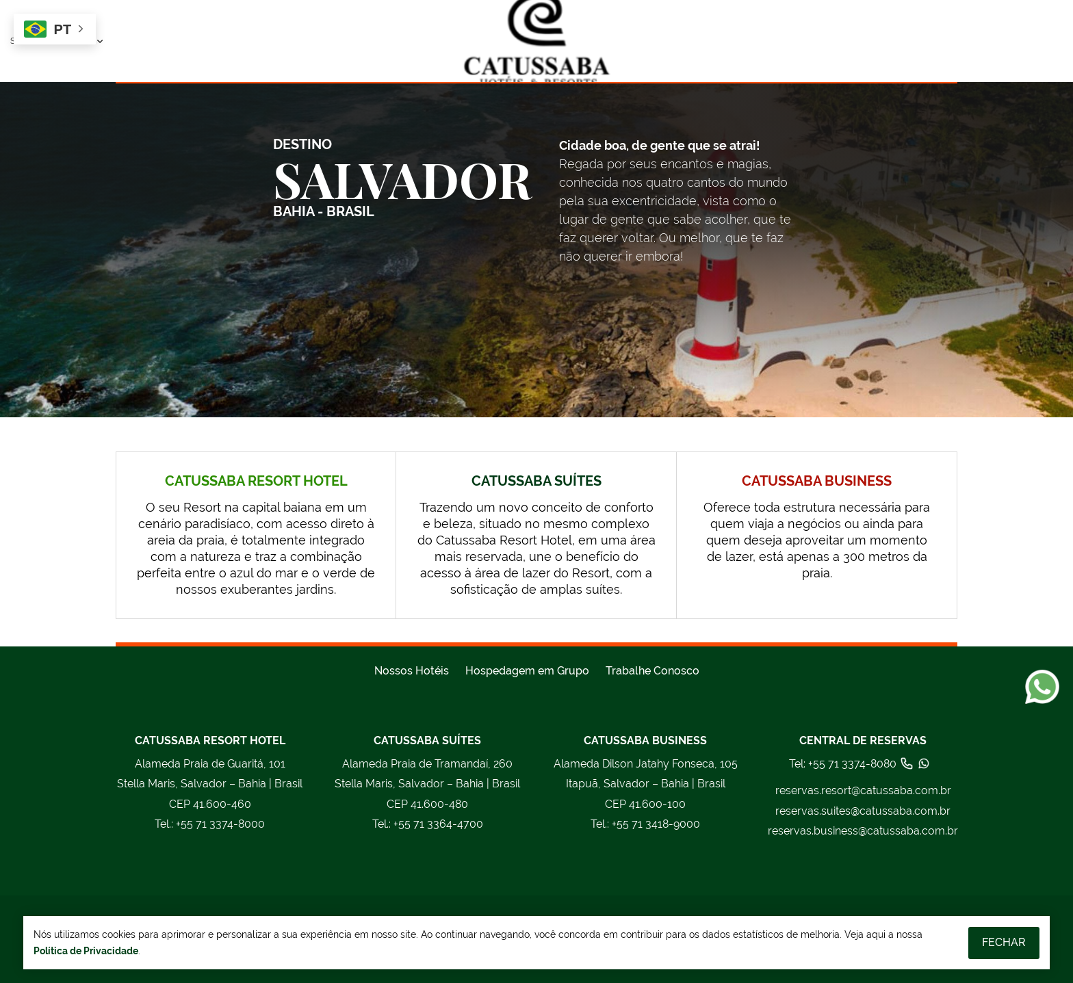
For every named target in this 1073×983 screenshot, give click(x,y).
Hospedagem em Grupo (527, 670)
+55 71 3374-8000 (210, 824)
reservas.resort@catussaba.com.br (863, 790)
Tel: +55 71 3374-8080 (860, 763)
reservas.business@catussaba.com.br (863, 830)
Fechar (1004, 942)
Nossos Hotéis (411, 670)
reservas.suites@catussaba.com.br (863, 810)
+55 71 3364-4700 (427, 824)
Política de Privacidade (86, 950)
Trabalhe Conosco (652, 670)
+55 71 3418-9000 (645, 824)
